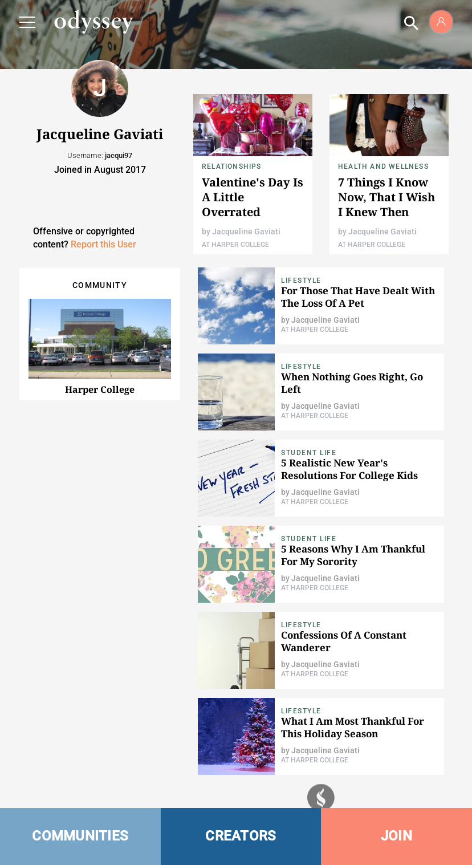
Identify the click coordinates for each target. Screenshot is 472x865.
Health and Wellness (383, 166)
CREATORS (240, 836)
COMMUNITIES (80, 836)
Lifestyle (301, 281)
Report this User (103, 244)
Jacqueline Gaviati (246, 231)
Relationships (232, 166)
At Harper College (235, 245)
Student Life (308, 453)
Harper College (100, 389)
